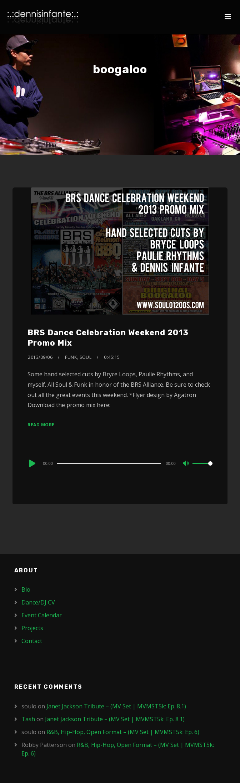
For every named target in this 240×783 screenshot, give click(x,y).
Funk (71, 357)
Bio (25, 589)
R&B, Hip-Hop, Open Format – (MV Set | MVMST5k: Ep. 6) (122, 732)
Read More (41, 425)
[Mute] (186, 463)
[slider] (109, 463)
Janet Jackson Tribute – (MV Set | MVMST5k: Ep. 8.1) (116, 706)
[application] (120, 463)
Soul (85, 357)
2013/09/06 (40, 357)
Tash (28, 719)
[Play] (31, 463)
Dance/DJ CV (38, 602)
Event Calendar (41, 615)
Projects (32, 628)
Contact (31, 641)
